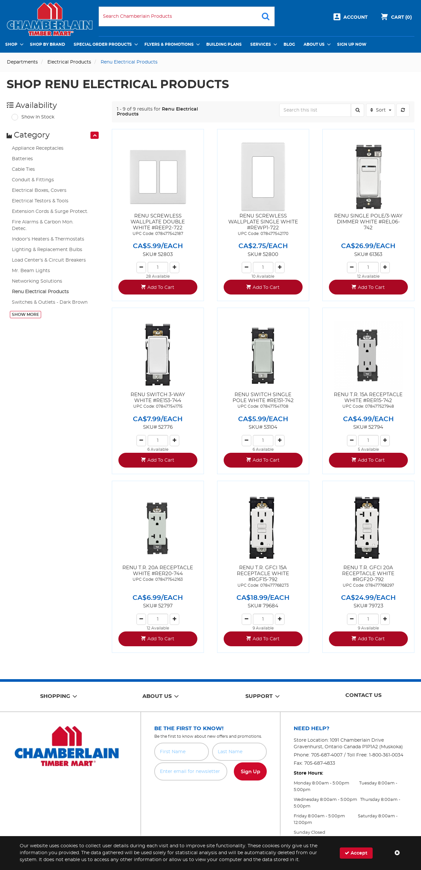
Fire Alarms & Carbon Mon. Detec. (42, 225)
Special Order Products (103, 44)
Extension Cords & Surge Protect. (50, 211)
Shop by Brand (47, 44)
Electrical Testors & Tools (40, 201)
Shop (11, 44)
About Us (314, 44)
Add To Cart (160, 287)
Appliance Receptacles (37, 148)
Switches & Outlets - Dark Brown (49, 302)
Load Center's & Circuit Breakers (49, 260)
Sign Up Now (351, 44)
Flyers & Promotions (169, 44)
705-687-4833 (319, 763)
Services (260, 44)
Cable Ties (23, 169)
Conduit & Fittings (33, 180)
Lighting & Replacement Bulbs (47, 249)
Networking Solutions (37, 281)
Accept (356, 853)
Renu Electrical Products (40, 292)
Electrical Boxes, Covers (39, 190)
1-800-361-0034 (386, 755)
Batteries (22, 159)
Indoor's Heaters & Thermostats (48, 239)
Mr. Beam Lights (31, 271)
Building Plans (224, 44)
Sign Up (250, 771)
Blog (289, 44)
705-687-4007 (326, 755)
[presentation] (94, 135)
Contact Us (363, 695)
